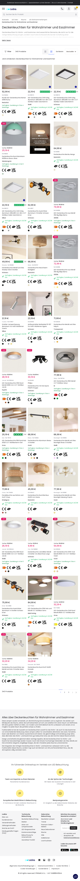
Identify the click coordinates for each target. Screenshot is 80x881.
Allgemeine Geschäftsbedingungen (22, 870)
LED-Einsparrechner (28, 841)
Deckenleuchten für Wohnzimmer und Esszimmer (20, 22)
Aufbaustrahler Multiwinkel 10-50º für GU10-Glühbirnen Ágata (40, 322)
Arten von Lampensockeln (27, 837)
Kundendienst (43, 873)
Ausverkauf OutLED (28, 851)
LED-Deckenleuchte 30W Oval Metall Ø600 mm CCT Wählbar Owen (66, 554)
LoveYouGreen (46, 852)
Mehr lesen (6, 40)
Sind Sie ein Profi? (8, 839)
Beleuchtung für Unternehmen (27, 847)
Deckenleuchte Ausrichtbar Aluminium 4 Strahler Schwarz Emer (14, 612)
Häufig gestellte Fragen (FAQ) (10, 843)
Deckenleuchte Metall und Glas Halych (64, 321)
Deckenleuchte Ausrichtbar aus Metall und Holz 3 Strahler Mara (13, 670)
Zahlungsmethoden (9, 837)
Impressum (56, 873)
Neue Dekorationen (48, 841)
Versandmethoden (8, 834)
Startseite (5, 20)
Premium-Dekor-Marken (47, 837)
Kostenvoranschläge (29, 843)
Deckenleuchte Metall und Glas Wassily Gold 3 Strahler (13, 263)
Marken (24, 833)
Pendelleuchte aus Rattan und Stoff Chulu (14, 495)
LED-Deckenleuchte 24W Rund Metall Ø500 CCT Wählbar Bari (66, 611)
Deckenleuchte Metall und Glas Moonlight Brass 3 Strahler (64, 438)
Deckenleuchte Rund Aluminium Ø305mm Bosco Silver (13, 157)
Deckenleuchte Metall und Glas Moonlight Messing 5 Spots (64, 496)
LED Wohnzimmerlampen (38, 20)
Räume (23, 20)
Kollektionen (45, 849)
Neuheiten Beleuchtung (30, 830)
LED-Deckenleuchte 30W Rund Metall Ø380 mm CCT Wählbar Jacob (14, 380)
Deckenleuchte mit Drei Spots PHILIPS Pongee (40, 379)
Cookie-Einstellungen (27, 873)
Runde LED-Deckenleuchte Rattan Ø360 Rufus (14, 99)
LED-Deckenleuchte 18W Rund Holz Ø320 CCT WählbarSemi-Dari (14, 438)
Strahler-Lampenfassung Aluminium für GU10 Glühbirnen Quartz (14, 322)
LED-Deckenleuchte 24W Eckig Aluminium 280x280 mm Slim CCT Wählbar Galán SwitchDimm (40, 100)
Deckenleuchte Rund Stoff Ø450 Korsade (38, 669)
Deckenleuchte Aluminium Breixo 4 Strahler (38, 437)
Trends (43, 833)
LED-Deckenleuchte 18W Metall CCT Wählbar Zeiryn (64, 379)
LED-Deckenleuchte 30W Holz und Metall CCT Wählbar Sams (40, 611)
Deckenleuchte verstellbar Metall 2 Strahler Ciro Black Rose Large (38, 554)
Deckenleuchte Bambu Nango (65, 147)
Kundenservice (7, 831)
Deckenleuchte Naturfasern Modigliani (39, 263)
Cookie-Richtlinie (62, 870)
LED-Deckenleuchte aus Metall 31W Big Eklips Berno (64, 206)
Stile (42, 846)
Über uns (5, 828)
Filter (8, 51)
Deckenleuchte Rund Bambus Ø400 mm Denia (39, 495)
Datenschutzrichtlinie (45, 870)
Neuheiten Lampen (48, 830)
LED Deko (15, 20)
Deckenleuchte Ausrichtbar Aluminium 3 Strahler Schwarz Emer (39, 207)
